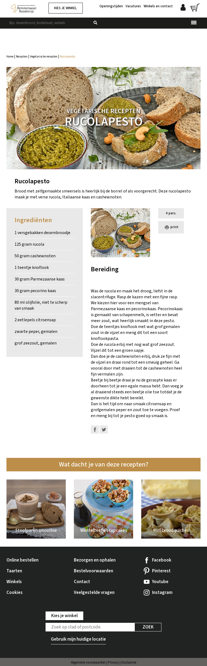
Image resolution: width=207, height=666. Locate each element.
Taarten (14, 571)
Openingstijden (111, 6)
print (170, 227)
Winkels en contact (158, 6)
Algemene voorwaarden (88, 662)
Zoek (148, 627)
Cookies (14, 592)
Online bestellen (22, 560)
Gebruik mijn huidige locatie (78, 639)
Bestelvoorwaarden (93, 571)
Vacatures (133, 6)
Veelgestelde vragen (94, 592)
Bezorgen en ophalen (95, 560)
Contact (82, 581)
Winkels (14, 581)
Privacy (113, 662)
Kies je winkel (65, 8)
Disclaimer (128, 662)
